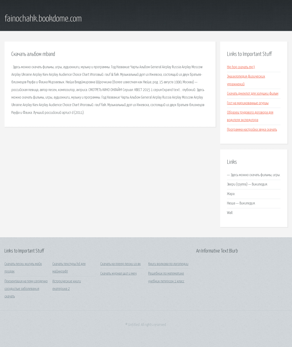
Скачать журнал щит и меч (118, 274)
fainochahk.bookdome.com (43, 19)
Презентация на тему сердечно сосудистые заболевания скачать (26, 289)
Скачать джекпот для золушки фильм (252, 94)
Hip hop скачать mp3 (241, 67)
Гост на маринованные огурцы (248, 103)
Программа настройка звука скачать (252, 130)
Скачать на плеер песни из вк (120, 264)
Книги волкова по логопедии (168, 264)
